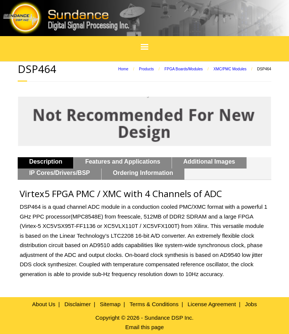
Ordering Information (143, 173)
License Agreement (211, 304)
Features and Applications (122, 161)
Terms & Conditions (153, 304)
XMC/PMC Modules (229, 69)
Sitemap (110, 304)
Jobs (251, 304)
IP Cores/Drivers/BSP (59, 173)
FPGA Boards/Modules (183, 69)
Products (146, 69)
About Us (43, 304)
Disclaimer (77, 304)
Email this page (144, 327)
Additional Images (209, 161)
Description (45, 161)
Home (123, 69)
